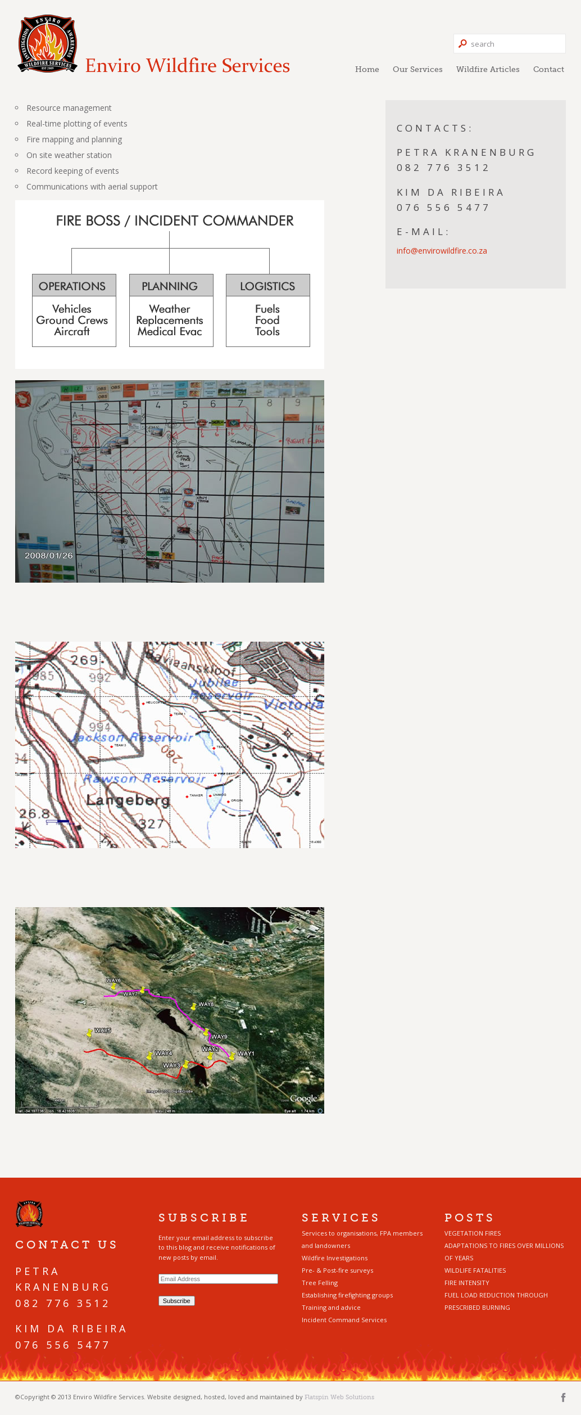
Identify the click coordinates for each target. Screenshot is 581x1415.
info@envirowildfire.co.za (442, 250)
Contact (548, 69)
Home (367, 69)
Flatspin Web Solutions (339, 1397)
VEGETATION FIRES (472, 1233)
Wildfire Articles (488, 69)
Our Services (418, 69)
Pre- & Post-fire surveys (337, 1270)
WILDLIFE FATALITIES (475, 1270)
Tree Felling (320, 1282)
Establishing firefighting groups (347, 1295)
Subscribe (176, 1300)
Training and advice (331, 1307)
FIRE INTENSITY (466, 1282)
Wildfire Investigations (334, 1258)
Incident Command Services (344, 1319)
